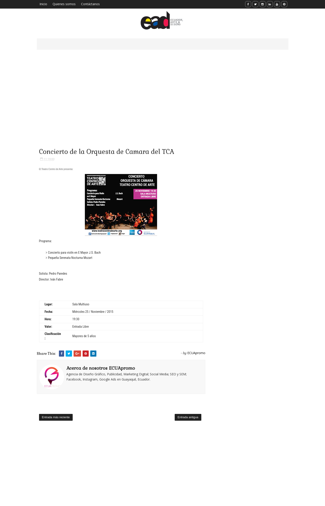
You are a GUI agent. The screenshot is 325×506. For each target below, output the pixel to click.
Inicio (43, 4)
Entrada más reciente (56, 417)
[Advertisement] (121, 92)
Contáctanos (90, 4)
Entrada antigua (188, 417)
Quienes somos (64, 4)
